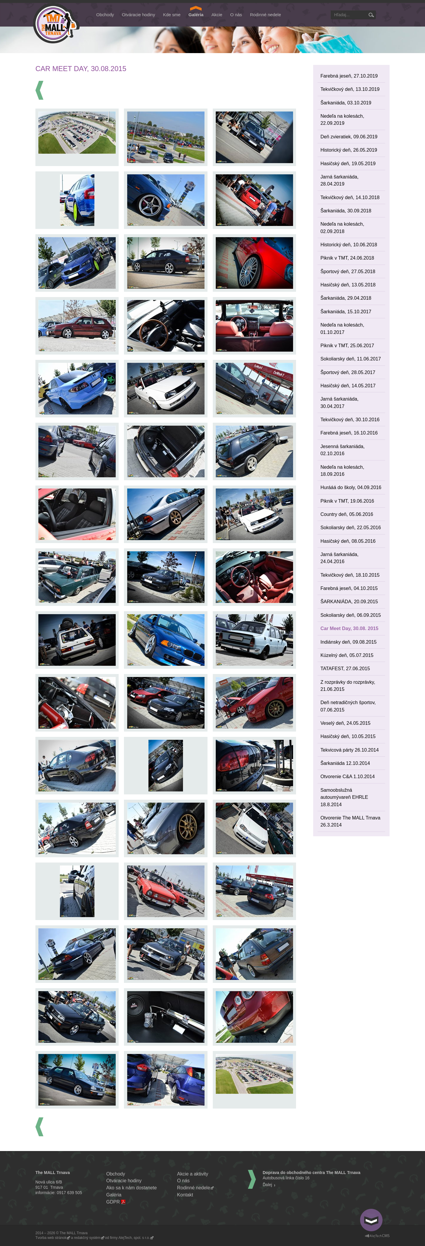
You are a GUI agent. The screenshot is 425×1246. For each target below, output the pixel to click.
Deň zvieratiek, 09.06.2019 (349, 136)
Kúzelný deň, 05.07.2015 (347, 655)
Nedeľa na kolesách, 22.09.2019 (342, 119)
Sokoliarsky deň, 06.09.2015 (351, 615)
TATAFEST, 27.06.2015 (345, 668)
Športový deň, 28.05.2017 (348, 372)
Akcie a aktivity (192, 1173)
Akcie (216, 14)
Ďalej (267, 1184)
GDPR (113, 1201)
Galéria (196, 14)
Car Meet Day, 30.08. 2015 (349, 628)
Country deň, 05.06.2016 (347, 514)
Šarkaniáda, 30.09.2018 (346, 210)
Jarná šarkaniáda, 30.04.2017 (340, 402)
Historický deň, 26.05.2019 (349, 150)
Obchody (105, 14)
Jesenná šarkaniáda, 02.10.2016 (343, 450)
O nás (236, 14)
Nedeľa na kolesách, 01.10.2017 (342, 328)
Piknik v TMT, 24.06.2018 (347, 257)
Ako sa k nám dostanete (131, 1187)
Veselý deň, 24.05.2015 (346, 723)
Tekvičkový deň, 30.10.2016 (350, 419)
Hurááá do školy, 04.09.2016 (351, 487)
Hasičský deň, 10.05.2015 (348, 736)
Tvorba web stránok (50, 1238)
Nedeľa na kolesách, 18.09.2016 (342, 470)
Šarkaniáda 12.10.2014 (345, 763)
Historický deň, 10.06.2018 (349, 244)
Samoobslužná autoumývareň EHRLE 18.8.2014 (344, 797)
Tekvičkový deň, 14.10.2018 (350, 197)
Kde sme (171, 14)
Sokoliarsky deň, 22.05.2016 (351, 527)
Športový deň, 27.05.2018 (348, 271)
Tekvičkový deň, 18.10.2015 (350, 575)
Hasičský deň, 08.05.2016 (348, 541)
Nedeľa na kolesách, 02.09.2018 (342, 227)
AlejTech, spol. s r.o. (134, 1238)
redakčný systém (87, 1238)
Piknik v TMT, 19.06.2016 (347, 501)
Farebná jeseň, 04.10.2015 (349, 588)
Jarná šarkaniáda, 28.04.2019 (340, 180)
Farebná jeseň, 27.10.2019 (349, 75)
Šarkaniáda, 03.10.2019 (346, 102)
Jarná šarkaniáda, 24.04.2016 (340, 558)
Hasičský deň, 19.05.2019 (348, 163)
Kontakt (185, 1194)
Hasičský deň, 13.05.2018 (348, 284)
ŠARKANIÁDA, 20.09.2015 (349, 601)
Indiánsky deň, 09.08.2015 (349, 642)
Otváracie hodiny (138, 14)
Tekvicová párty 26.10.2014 (350, 749)
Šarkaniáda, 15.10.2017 (346, 311)
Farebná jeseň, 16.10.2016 (349, 432)
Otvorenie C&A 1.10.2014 (348, 776)
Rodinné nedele (265, 14)
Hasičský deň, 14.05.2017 (348, 385)
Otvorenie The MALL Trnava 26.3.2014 (350, 821)
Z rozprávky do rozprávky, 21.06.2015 (348, 685)
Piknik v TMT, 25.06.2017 (347, 345)
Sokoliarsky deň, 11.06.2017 (351, 358)
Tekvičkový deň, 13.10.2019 (350, 89)
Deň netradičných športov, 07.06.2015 (348, 706)
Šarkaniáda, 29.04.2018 (346, 298)
